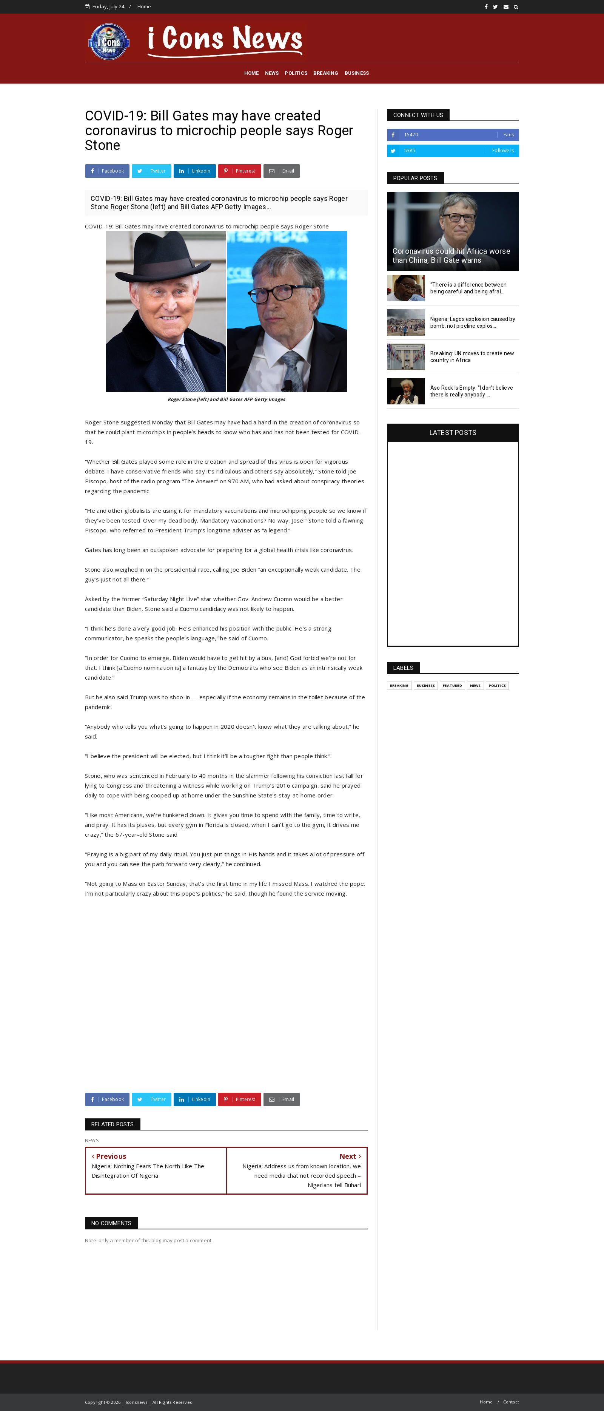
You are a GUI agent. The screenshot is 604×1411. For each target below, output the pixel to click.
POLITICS (296, 73)
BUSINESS (357, 73)
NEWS (272, 73)
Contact (511, 1402)
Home (144, 6)
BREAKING (326, 73)
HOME (251, 73)
